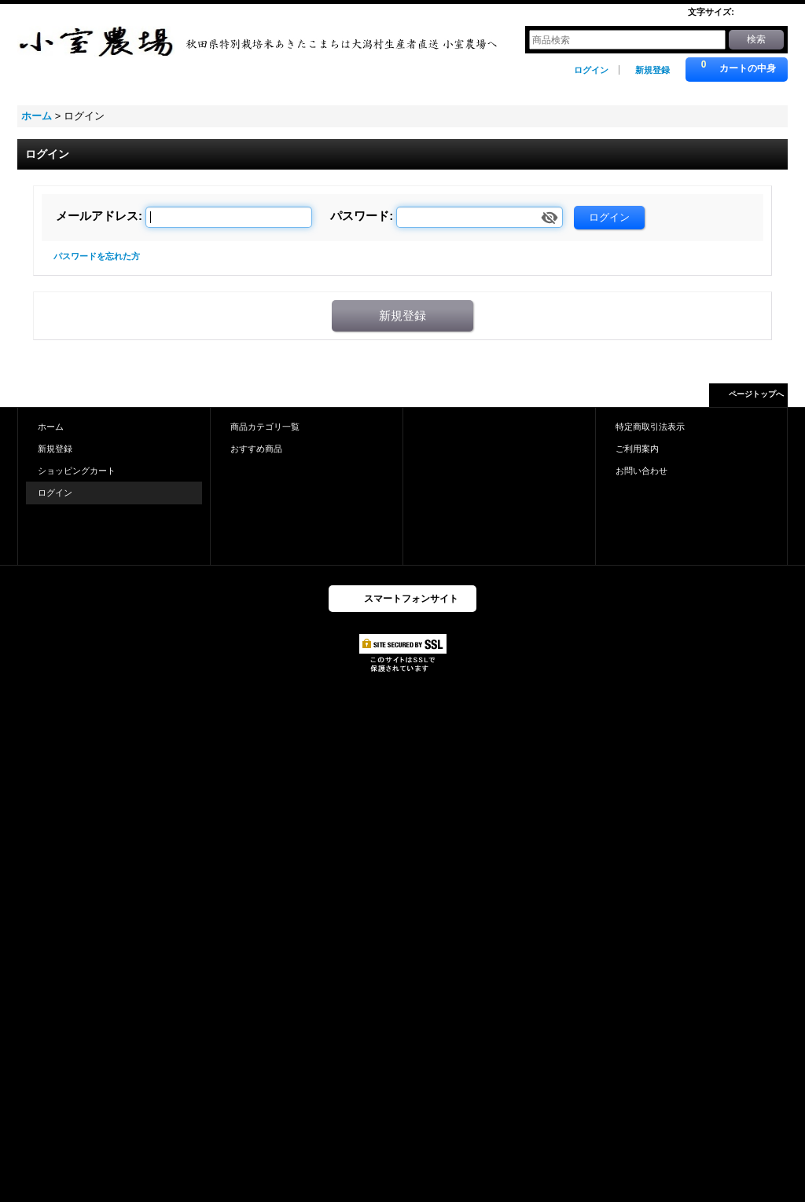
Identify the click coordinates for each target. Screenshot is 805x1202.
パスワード (359, 215)
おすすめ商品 (256, 448)
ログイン (591, 70)
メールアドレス (97, 215)
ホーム (51, 426)
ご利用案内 (637, 448)
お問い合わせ (641, 470)
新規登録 (652, 70)
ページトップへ (756, 394)
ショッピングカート (77, 470)
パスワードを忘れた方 (96, 256)
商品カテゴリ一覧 (265, 426)
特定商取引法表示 (650, 426)
